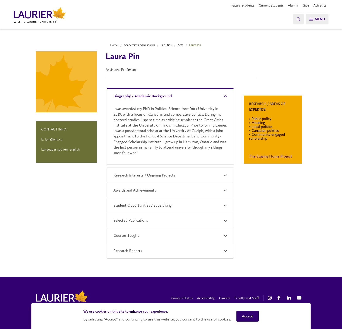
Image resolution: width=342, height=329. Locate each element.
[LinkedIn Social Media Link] (289, 298)
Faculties (166, 45)
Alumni (293, 5)
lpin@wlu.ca (53, 139)
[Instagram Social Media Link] (270, 298)
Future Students (242, 5)
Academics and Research (139, 45)
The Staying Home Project (270, 156)
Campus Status (182, 298)
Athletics (319, 5)
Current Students (271, 5)
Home (114, 45)
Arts (180, 45)
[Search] (298, 19)
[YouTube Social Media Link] (299, 298)
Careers (224, 298)
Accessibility (206, 298)
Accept (247, 316)
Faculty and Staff (246, 298)
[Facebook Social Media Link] (280, 298)
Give (306, 5)
